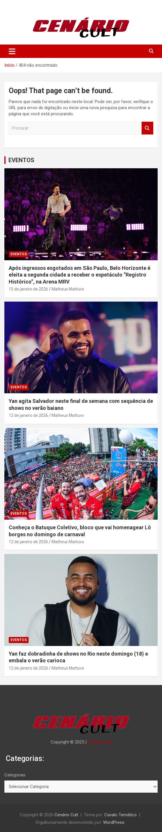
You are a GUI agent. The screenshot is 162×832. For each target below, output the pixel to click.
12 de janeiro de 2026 (28, 415)
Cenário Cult (99, 742)
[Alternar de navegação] (12, 51)
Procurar (147, 128)
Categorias (14, 775)
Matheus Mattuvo (68, 289)
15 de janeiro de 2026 (28, 289)
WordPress (113, 822)
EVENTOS (21, 160)
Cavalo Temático (120, 814)
